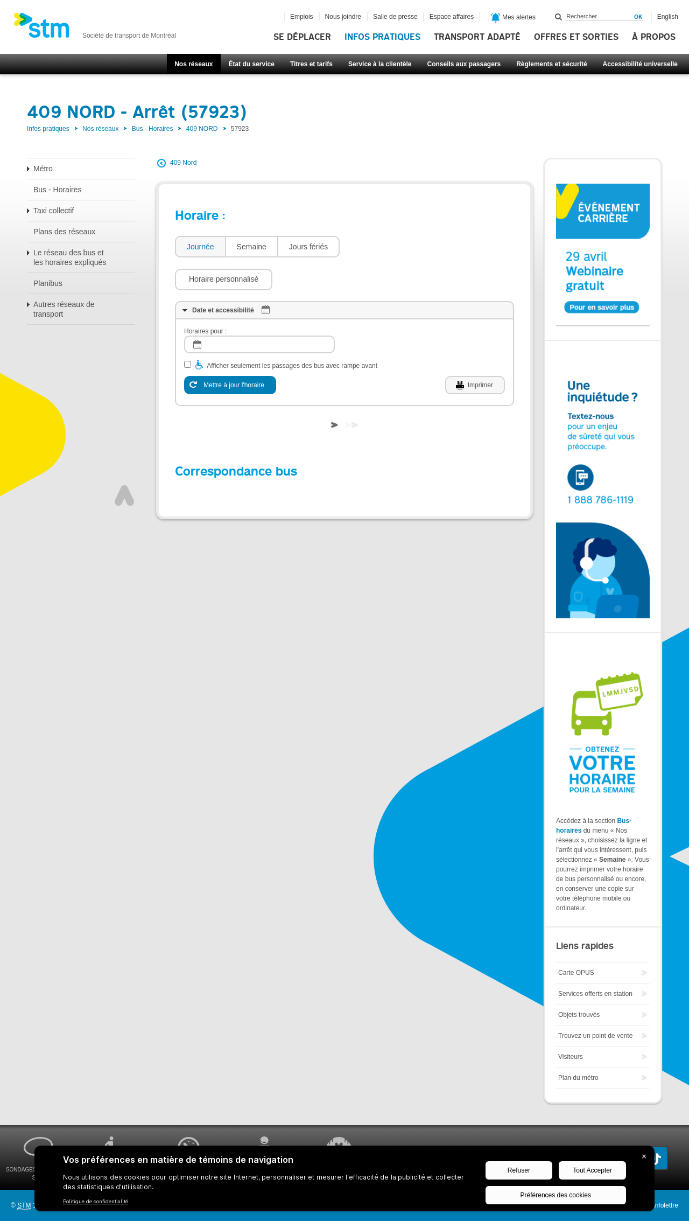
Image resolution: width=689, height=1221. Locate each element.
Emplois (301, 16)
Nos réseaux (193, 64)
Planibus (47, 283)
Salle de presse (395, 16)
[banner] (94, 28)
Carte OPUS (576, 972)
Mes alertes (513, 18)
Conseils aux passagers (464, 64)
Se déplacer (302, 37)
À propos (654, 37)
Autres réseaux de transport (64, 309)
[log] (259, 312)
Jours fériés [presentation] (308, 246)
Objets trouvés (579, 1014)
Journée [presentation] (200, 246)
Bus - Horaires (152, 128)
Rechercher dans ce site (558, 16)
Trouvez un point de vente (595, 1035)
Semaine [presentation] (251, 246)
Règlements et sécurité (551, 64)
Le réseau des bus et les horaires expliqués (69, 257)
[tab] (200, 247)
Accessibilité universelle (640, 64)
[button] (393, 246)
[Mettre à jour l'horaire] (230, 353)
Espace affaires (452, 16)
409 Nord (183, 162)
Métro (43, 168)
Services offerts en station (595, 993)
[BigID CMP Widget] (344, 1181)
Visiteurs (570, 1056)
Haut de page (124, 463)
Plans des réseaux (64, 231)
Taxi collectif (53, 210)
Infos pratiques (382, 37)
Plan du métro (578, 1078)
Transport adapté (477, 37)
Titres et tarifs (311, 64)
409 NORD (202, 128)
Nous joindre (343, 16)
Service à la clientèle (379, 64)
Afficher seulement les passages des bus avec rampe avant (292, 333)
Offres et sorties (576, 37)
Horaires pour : (205, 299)
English (667, 16)
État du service (252, 64)
